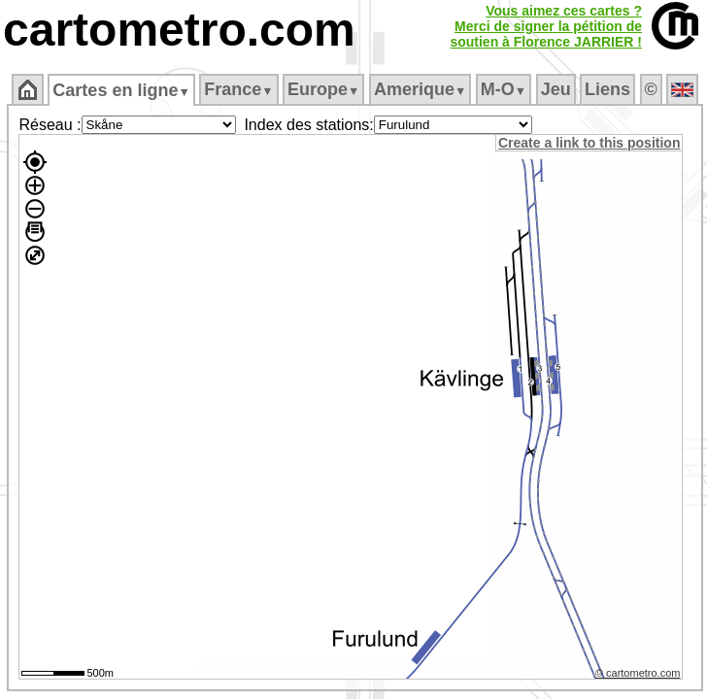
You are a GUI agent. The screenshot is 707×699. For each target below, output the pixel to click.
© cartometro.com (638, 673)
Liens (607, 89)
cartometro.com (179, 29)
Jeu (556, 89)
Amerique (420, 89)
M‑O (503, 89)
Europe (323, 89)
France (238, 89)
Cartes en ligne (120, 90)
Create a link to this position (589, 142)
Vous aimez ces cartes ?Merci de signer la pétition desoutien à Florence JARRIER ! (546, 26)
